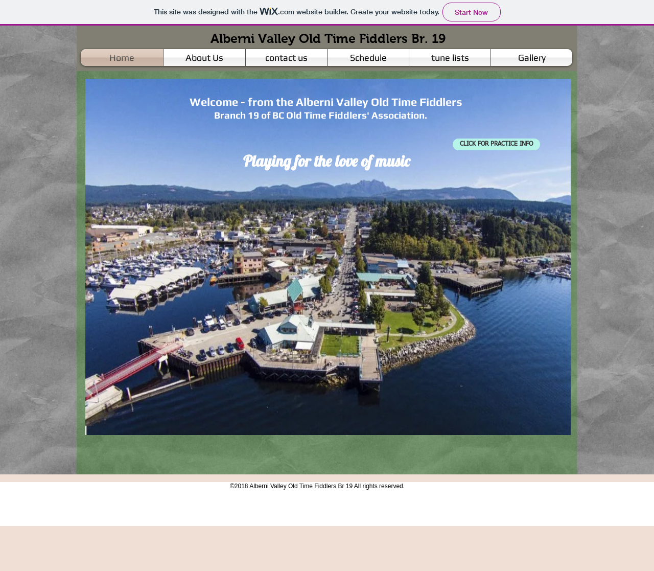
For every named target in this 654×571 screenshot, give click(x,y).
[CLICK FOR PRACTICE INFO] (496, 144)
